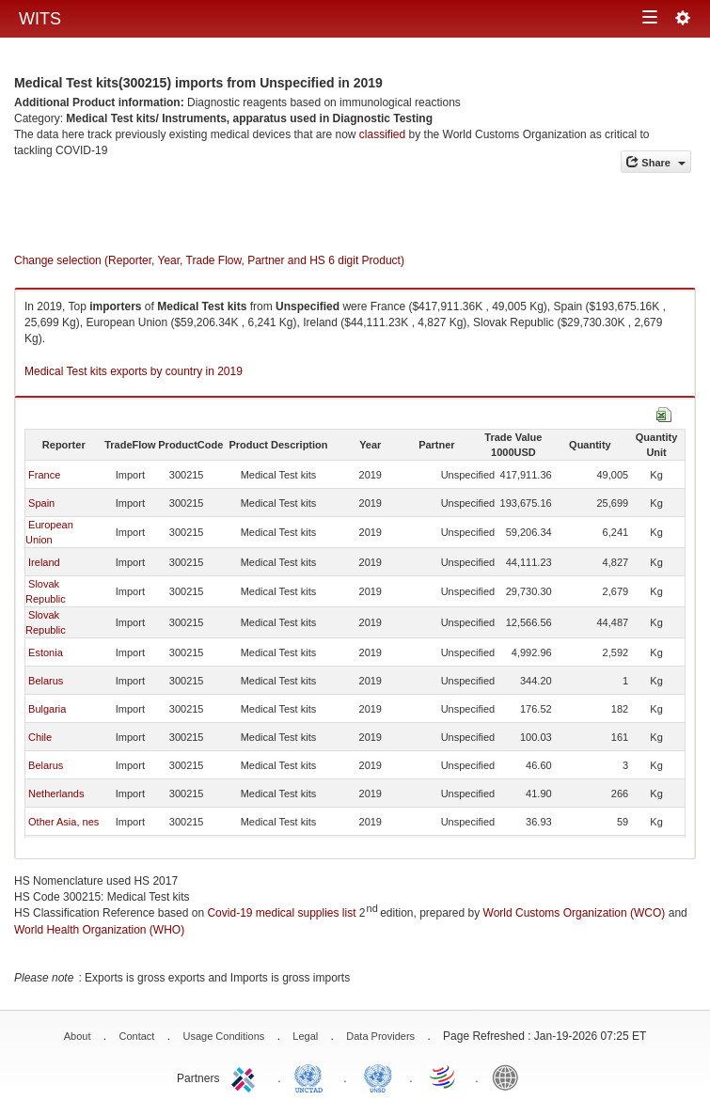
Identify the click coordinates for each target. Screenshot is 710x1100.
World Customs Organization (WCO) (574, 912)
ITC (246, 1076)
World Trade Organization (444, 1076)
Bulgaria (47, 709)
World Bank (510, 1076)
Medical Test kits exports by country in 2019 (133, 371)
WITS (40, 18)
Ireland (44, 562)
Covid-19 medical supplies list (281, 912)
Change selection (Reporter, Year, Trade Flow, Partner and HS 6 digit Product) (209, 260)
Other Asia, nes (63, 821)
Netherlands (56, 793)
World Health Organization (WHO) (99, 929)
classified (382, 134)
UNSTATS (378, 1076)
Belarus (45, 680)
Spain (41, 503)
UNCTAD (312, 1076)
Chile (40, 737)
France (44, 474)
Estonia (45, 652)
